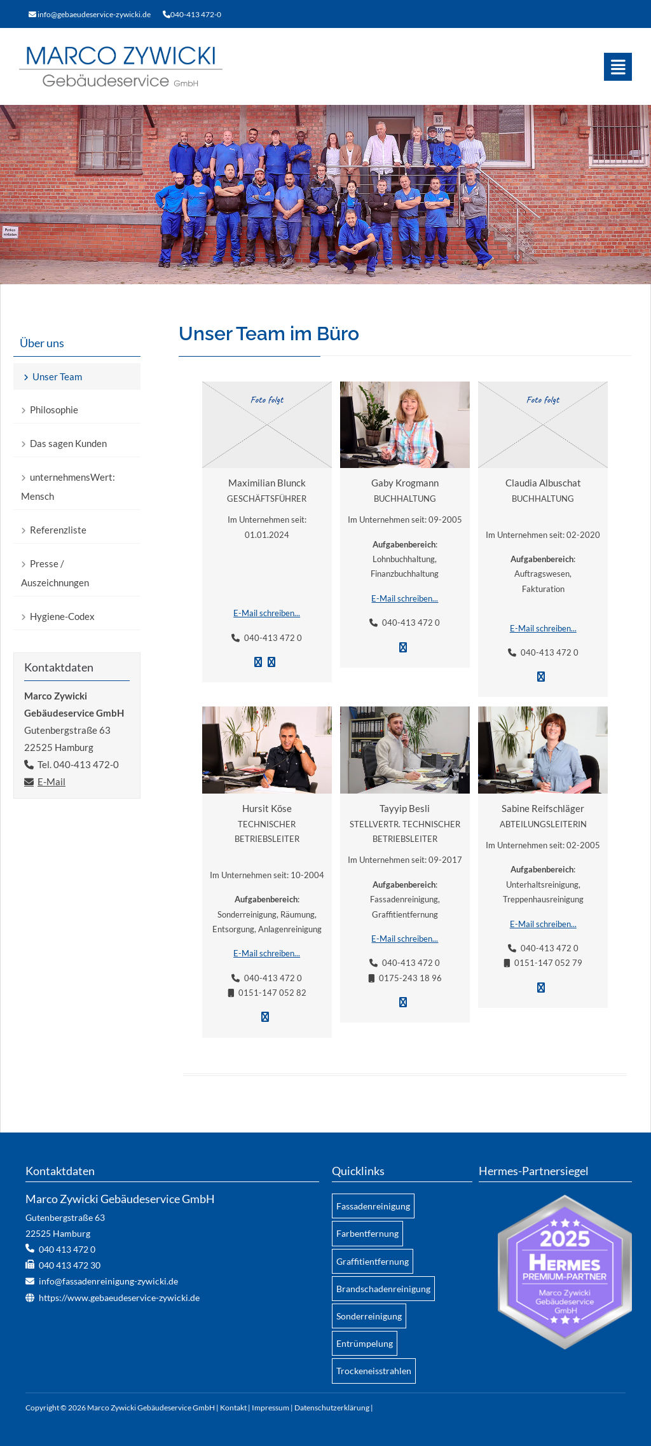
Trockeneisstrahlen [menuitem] (373, 1370)
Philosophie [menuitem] (54, 409)
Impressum (270, 1407)
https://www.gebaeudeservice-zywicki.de (119, 1297)
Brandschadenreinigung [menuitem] (383, 1288)
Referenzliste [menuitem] (58, 529)
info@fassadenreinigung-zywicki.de (108, 1281)
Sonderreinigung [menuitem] (369, 1316)
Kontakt (233, 1407)
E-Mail (51, 781)
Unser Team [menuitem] (57, 376)
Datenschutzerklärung (331, 1407)
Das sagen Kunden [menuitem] (68, 443)
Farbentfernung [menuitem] (367, 1233)
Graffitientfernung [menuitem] (372, 1261)
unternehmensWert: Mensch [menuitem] (68, 486)
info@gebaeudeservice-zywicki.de (94, 14)
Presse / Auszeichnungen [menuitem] (55, 573)
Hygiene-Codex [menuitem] (62, 616)
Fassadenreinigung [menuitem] (373, 1206)
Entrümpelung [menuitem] (364, 1343)
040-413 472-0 (195, 14)
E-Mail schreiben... (266, 613)
